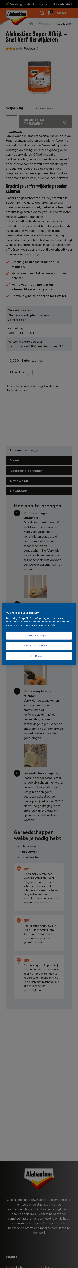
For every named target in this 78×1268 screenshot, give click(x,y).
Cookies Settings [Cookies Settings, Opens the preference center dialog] (35, 635)
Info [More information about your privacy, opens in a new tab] (53, 624)
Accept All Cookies (35, 645)
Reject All (36, 655)
